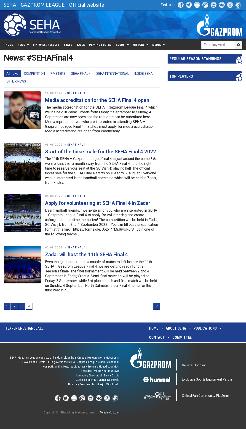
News (21, 44)
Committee (182, 337)
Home (9, 44)
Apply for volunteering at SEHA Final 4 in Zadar (97, 203)
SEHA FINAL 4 (81, 73)
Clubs (120, 44)
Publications (205, 328)
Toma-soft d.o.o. (109, 412)
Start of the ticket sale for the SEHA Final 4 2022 (100, 152)
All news (12, 73)
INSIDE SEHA (143, 73)
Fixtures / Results (46, 44)
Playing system (100, 44)
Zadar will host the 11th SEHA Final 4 (86, 254)
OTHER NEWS (16, 81)
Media (156, 44)
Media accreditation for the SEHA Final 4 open (97, 100)
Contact (157, 337)
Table (81, 44)
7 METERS (57, 73)
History (138, 44)
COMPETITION (34, 73)
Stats (68, 44)
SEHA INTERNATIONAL (112, 73)
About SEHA (176, 328)
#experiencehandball (24, 328)
